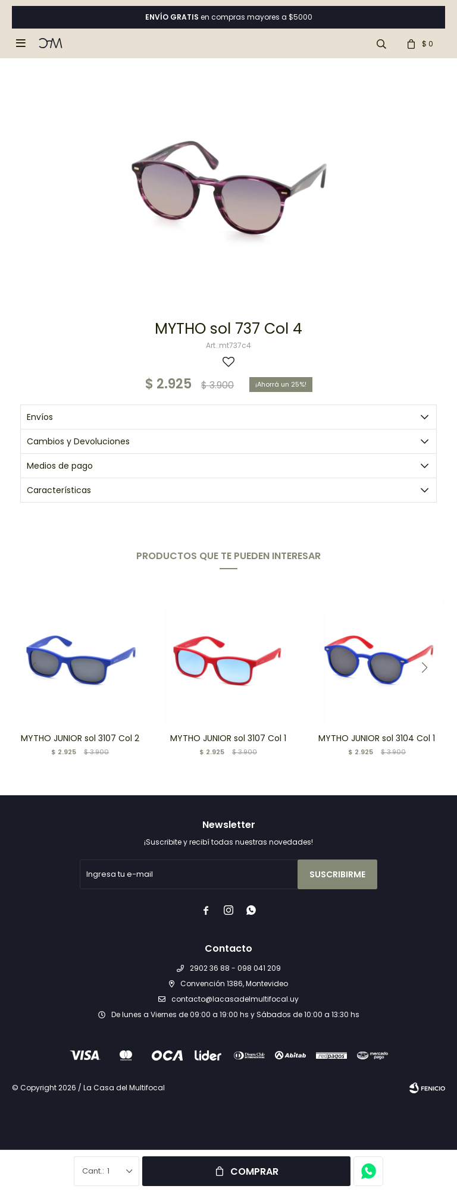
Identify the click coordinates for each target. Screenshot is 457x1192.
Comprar (254, 1171)
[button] (424, 667)
